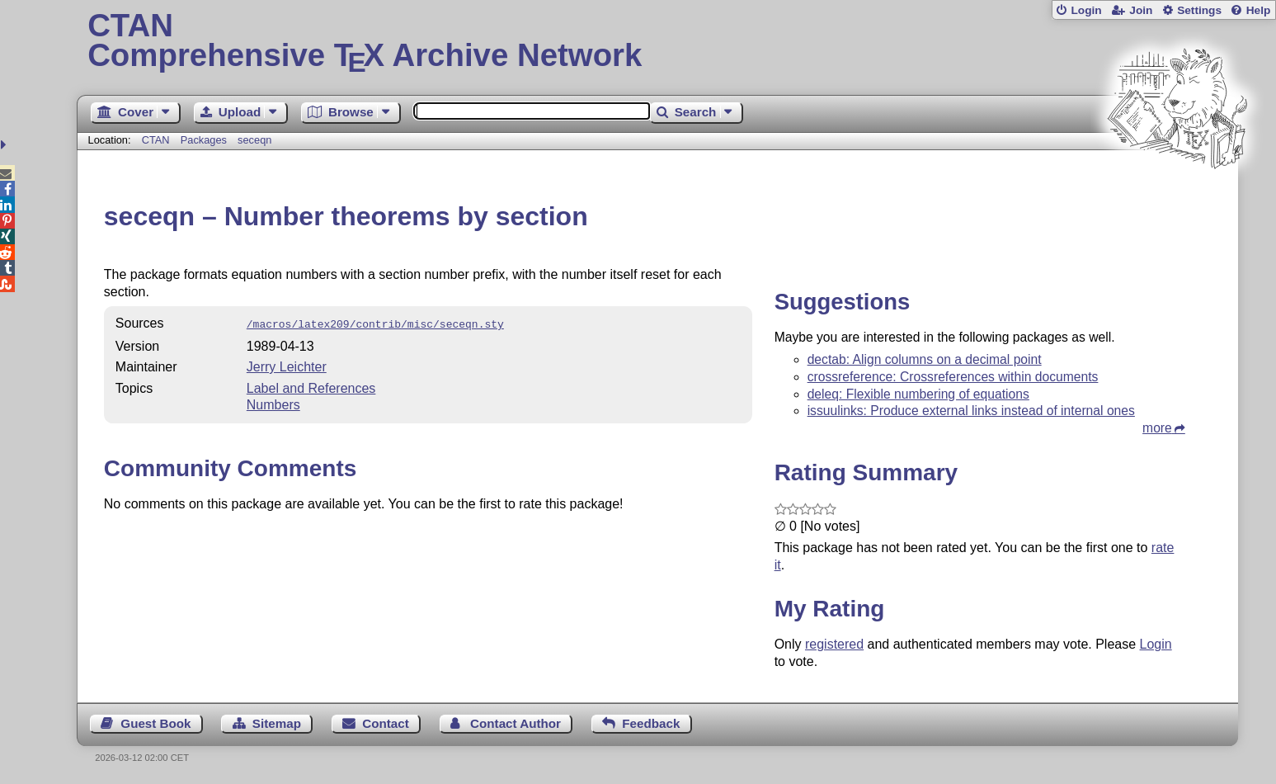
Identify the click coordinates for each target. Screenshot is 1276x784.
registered (834, 644)
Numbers (273, 403)
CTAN (156, 140)
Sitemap (276, 723)
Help (1258, 10)
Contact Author (515, 723)
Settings (1199, 10)
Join (1140, 10)
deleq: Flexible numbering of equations (918, 394)
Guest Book (155, 723)
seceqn (254, 140)
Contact (385, 723)
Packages (205, 140)
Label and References (311, 387)
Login (1086, 10)
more (1157, 428)
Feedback (651, 723)
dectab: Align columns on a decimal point (925, 359)
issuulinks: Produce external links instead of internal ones (971, 411)
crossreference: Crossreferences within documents (953, 377)
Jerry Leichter (287, 365)
